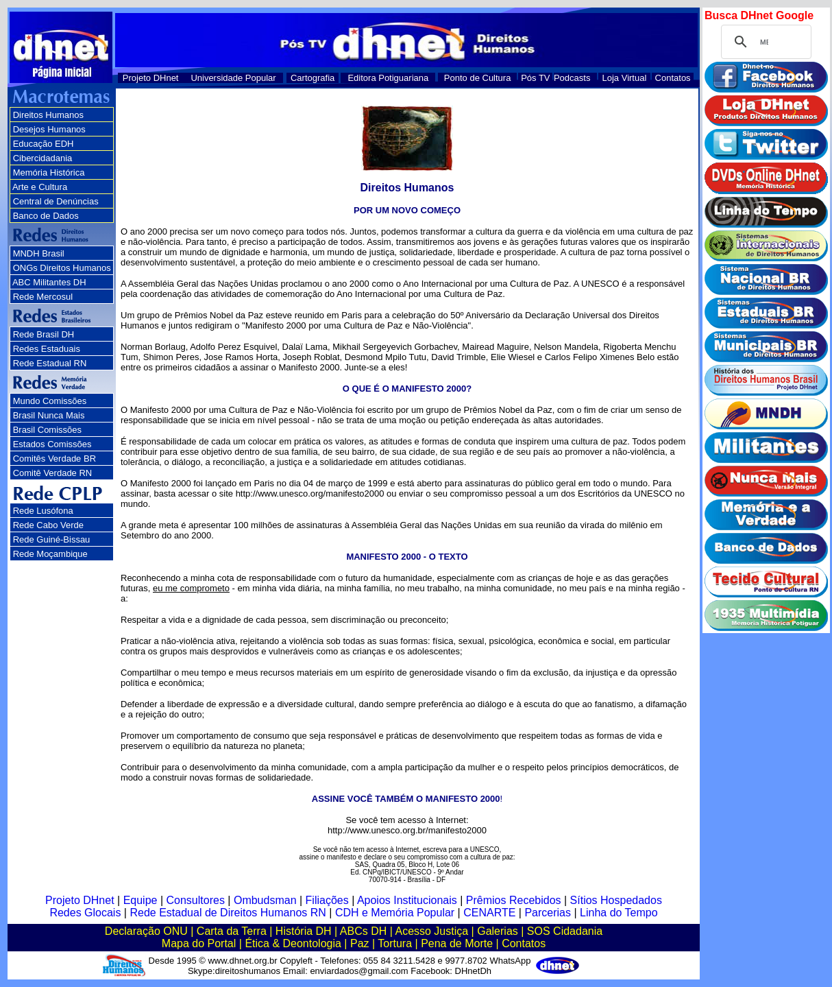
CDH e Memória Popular (394, 912)
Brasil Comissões (47, 430)
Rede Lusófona (43, 511)
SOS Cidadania (564, 931)
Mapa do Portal (199, 943)
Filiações (327, 900)
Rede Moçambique (50, 554)
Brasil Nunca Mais (49, 415)
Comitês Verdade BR (54, 458)
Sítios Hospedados (616, 900)
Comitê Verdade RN (53, 473)
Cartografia (312, 78)
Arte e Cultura (39, 187)
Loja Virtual (624, 78)
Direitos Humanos (48, 115)
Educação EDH (43, 144)
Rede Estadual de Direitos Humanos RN (228, 912)
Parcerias (547, 912)
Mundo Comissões (50, 401)
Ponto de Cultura (477, 78)
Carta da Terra (232, 931)
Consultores (196, 900)
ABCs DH (363, 931)
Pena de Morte (457, 943)
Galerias (497, 931)
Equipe (140, 900)
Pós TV (535, 78)
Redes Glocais (85, 912)
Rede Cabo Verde (48, 525)
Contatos (673, 78)
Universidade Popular (233, 78)
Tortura (395, 943)
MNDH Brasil (38, 253)
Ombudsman (265, 900)
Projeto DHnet (151, 78)
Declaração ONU (146, 931)
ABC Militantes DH (49, 282)
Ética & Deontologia (293, 943)
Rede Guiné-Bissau (51, 539)
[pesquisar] (764, 42)
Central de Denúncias (56, 201)
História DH (304, 931)
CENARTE (489, 912)
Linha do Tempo (619, 912)
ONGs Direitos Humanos (62, 268)
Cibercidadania (43, 158)
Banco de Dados (46, 216)
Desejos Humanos (49, 129)
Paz (359, 943)
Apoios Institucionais (407, 900)
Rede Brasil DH (44, 334)
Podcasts (572, 78)
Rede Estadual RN (50, 363)
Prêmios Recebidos (513, 900)
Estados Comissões (52, 444)
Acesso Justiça (431, 931)
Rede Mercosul (43, 297)
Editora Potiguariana (387, 78)
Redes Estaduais (46, 349)
